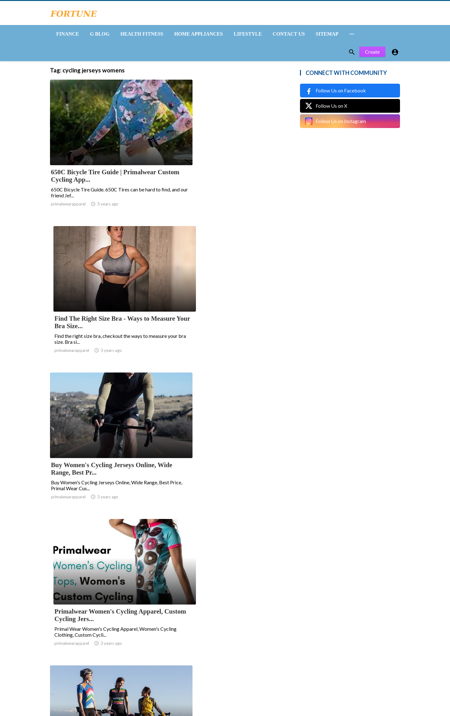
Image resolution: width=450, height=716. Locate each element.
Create (372, 55)
